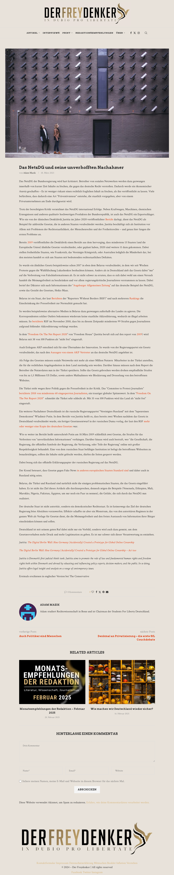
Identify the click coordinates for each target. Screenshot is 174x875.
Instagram (97, 872)
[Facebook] (131, 33)
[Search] (146, 33)
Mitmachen (100, 863)
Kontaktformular (46, 863)
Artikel (32, 33)
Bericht (109, 219)
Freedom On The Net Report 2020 (48, 334)
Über (119, 33)
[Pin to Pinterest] (103, 592)
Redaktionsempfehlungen (94, 33)
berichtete (38, 321)
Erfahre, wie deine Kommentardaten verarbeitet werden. (117, 802)
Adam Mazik (29, 172)
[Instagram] (139, 33)
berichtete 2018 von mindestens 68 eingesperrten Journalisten (53, 393)
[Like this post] (92, 592)
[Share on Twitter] (100, 592)
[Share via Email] (107, 592)
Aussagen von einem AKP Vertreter (70, 352)
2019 (30, 242)
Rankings (134, 298)
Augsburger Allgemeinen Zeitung (91, 285)
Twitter (87, 872)
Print (66, 33)
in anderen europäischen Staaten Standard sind (103, 470)
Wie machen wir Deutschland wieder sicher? (122, 709)
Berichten (57, 298)
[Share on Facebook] (96, 592)
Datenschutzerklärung (81, 863)
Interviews (51, 33)
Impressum (62, 863)
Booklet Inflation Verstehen (122, 863)
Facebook (77, 872)
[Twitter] (134, 33)
